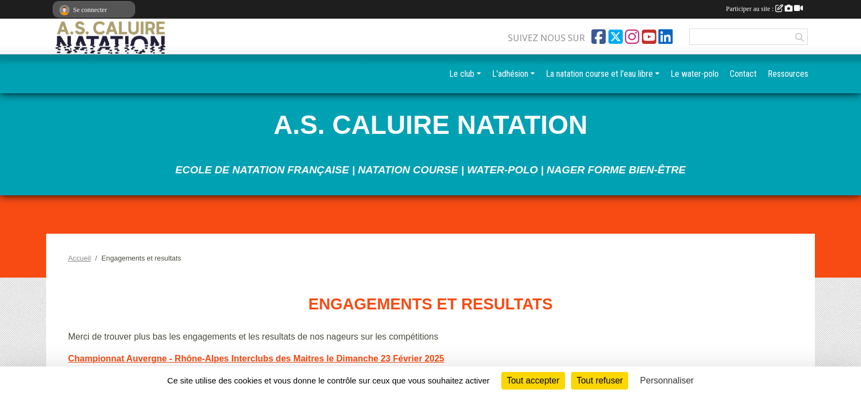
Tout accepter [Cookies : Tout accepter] (533, 380)
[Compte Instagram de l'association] (632, 37)
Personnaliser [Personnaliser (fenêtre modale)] (667, 380)
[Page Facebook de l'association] (598, 37)
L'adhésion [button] (510, 74)
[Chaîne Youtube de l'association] (649, 37)
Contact (743, 74)
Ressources (788, 74)
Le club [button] (461, 74)
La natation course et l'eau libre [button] (599, 74)
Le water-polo (694, 74)
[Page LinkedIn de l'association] (665, 37)
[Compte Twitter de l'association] (615, 37)
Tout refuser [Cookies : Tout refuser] (600, 380)
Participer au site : (764, 9)
